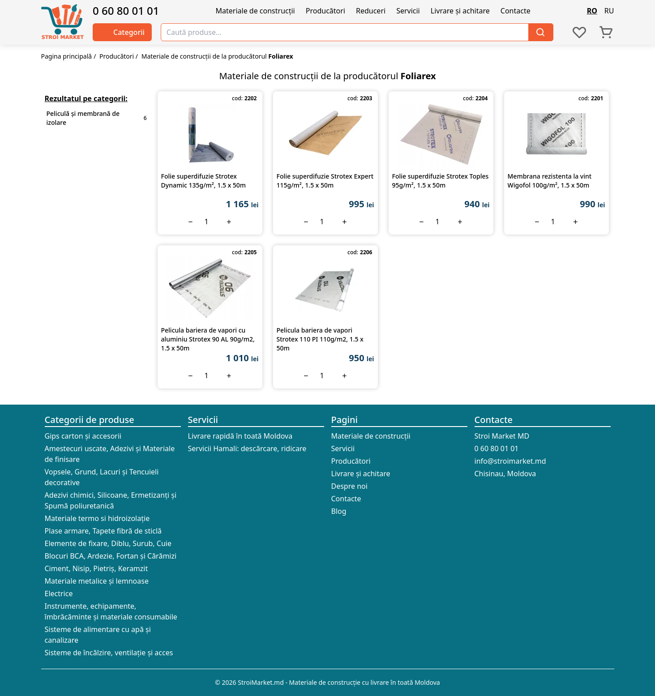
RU (609, 11)
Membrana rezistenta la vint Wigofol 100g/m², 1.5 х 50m (550, 180)
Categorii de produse (89, 420)
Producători (325, 11)
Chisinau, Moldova (505, 473)
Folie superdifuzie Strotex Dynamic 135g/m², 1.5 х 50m (203, 180)
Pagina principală (66, 56)
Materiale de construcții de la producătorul (217, 56)
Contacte (516, 11)
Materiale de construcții (255, 11)
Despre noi (349, 486)
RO (592, 11)
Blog (339, 511)
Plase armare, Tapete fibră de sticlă (103, 531)
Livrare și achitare (460, 11)
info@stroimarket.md (510, 461)
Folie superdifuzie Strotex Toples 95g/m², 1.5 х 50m (440, 180)
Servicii (408, 11)
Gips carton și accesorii (83, 436)
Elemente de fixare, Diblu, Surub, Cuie (108, 543)
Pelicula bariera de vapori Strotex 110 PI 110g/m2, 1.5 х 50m (320, 339)
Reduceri (370, 11)
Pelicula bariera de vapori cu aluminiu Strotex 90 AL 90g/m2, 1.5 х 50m (208, 339)
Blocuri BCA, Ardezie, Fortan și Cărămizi (111, 556)
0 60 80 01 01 (126, 11)
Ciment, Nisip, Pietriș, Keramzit (96, 568)
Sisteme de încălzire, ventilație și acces (109, 653)
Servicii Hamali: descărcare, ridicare (247, 448)
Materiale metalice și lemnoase (97, 581)
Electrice (59, 593)
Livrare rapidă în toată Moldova (240, 436)
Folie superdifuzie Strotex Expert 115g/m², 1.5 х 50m (325, 180)
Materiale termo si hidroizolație (97, 518)
